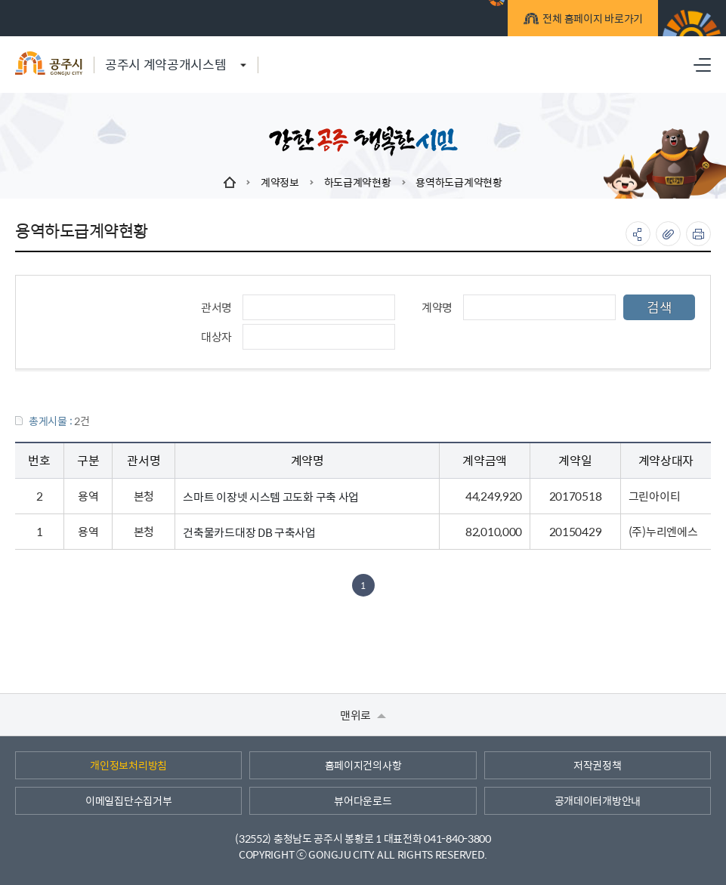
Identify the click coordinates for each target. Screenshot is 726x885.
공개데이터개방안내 (598, 800)
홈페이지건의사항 (363, 765)
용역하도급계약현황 (459, 182)
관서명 (216, 307)
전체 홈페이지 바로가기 (590, 20)
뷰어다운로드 (362, 800)
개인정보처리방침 (128, 765)
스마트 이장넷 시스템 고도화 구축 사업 (271, 496)
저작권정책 (597, 765)
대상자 (216, 336)
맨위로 (363, 714)
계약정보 (280, 182)
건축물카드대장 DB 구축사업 (249, 532)
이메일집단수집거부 (128, 800)
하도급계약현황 (357, 182)
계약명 (437, 307)
